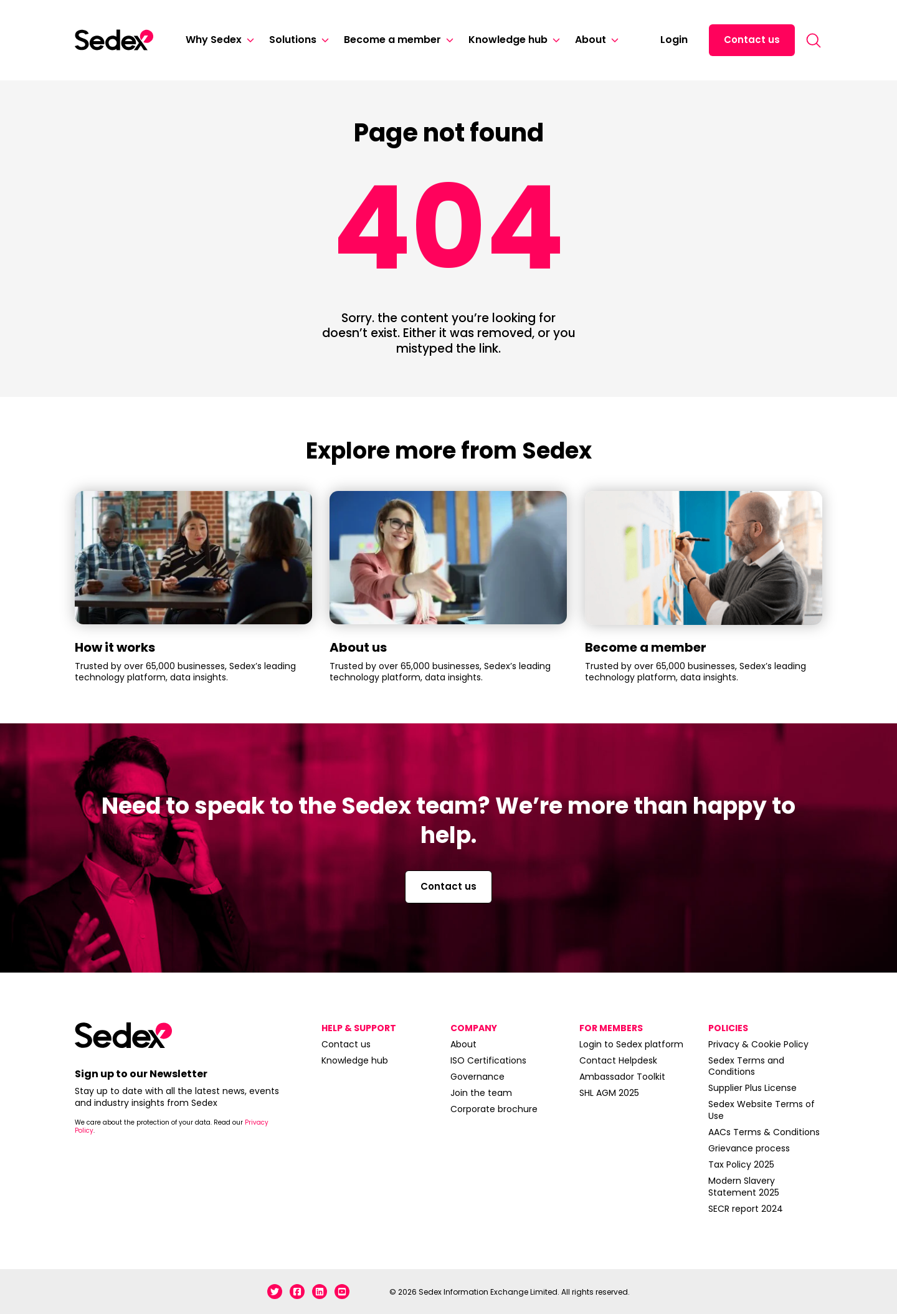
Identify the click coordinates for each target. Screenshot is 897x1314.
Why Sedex (214, 39)
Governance (477, 1076)
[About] (612, 40)
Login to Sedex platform (631, 1044)
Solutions (292, 39)
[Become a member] (447, 40)
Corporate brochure (494, 1109)
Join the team (481, 1092)
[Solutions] (322, 40)
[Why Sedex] (248, 40)
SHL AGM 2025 (609, 1092)
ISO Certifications (488, 1060)
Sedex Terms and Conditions (746, 1066)
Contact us (752, 39)
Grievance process (749, 1148)
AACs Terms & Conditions (764, 1132)
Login (674, 39)
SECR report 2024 (745, 1208)
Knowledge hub (508, 39)
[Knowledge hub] (554, 40)
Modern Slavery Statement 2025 (743, 1186)
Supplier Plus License (752, 1087)
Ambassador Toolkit (622, 1076)
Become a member (392, 39)
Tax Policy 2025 (741, 1164)
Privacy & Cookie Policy (758, 1044)
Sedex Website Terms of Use (761, 1109)
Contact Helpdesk (618, 1060)
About (590, 39)
